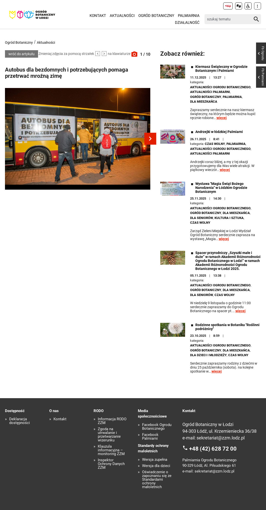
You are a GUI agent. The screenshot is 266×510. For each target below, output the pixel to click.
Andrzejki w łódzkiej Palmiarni (219, 132)
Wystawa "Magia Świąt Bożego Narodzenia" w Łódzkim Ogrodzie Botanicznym (221, 188)
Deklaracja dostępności (19, 421)
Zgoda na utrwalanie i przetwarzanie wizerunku (109, 434)
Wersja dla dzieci (156, 466)
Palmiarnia (189, 15)
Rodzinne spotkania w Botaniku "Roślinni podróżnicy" (227, 327)
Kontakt (98, 15)
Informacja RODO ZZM (112, 421)
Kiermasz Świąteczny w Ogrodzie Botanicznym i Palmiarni (221, 69)
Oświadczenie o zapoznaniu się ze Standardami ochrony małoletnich (156, 479)
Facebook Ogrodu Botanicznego (156, 426)
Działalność (187, 22)
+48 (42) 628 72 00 (213, 449)
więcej (221, 118)
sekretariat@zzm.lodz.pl (221, 437)
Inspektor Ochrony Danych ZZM (111, 463)
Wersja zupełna (154, 460)
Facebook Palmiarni (150, 436)
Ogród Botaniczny (156, 15)
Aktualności (122, 15)
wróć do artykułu (21, 54)
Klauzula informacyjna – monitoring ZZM (111, 450)
